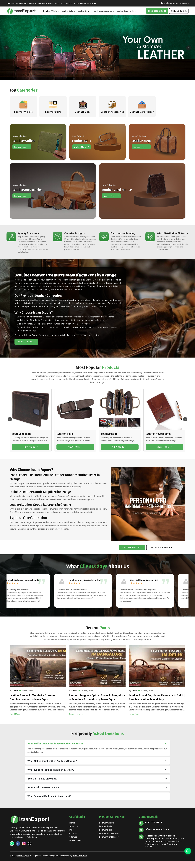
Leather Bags (85, 11)
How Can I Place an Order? (42, 778)
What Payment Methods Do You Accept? (49, 796)
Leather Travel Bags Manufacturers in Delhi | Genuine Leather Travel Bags (157, 697)
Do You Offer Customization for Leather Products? (55, 743)
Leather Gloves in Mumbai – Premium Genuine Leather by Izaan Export (33, 697)
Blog (71, 829)
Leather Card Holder (127, 11)
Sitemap (73, 836)
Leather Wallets (51, 11)
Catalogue (178, 11)
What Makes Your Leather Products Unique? (52, 760)
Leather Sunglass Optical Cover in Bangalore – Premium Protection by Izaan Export (97, 697)
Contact (73, 833)
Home (72, 822)
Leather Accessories (104, 11)
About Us (73, 826)
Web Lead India (80, 855)
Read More (16, 713)
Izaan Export (23, 855)
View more (30, 447)
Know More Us (26, 341)
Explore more (22, 146)
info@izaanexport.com (157, 829)
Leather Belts (68, 11)
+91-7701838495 (180, 3)
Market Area (75, 840)
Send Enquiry (157, 11)
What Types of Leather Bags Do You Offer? (50, 769)
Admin (15, 690)
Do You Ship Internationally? (43, 787)
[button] (185, 419)
